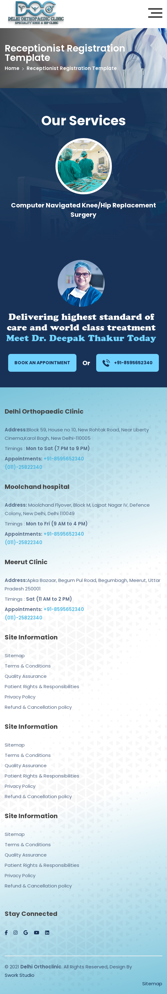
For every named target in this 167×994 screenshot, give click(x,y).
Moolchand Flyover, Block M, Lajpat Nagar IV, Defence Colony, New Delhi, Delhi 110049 (77, 504)
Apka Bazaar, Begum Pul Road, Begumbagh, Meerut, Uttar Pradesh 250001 (82, 580)
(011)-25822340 (23, 463)
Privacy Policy (20, 692)
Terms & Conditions (28, 661)
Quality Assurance (26, 671)
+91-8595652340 (127, 363)
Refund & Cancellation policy (38, 702)
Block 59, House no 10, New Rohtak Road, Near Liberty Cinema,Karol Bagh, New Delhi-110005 (77, 429)
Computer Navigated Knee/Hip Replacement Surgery (83, 210)
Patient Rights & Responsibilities (42, 682)
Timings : (47, 444)
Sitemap (15, 651)
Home (12, 68)
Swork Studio (19, 975)
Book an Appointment (42, 363)
